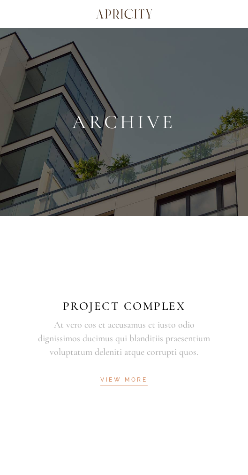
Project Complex (124, 306)
